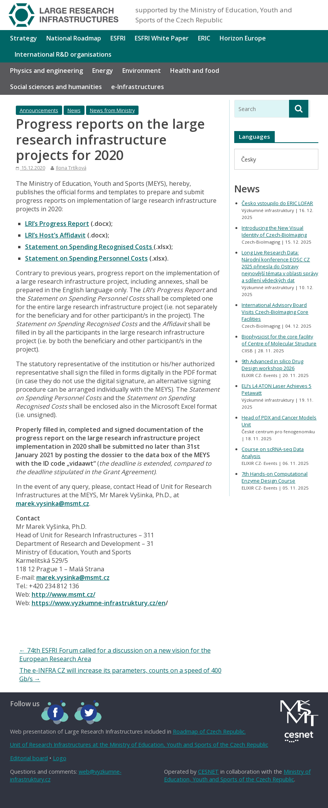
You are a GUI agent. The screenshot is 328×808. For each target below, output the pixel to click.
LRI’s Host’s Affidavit (55, 235)
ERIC (204, 38)
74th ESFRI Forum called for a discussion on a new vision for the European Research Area (115, 654)
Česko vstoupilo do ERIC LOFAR (277, 203)
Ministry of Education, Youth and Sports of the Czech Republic (237, 775)
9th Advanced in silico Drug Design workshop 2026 (272, 365)
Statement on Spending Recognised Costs (89, 246)
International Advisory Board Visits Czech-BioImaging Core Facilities (275, 311)
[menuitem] (248, 159)
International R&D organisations (63, 54)
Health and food (194, 70)
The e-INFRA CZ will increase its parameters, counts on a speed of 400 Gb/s (120, 674)
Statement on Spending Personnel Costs (86, 258)
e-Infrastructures (137, 86)
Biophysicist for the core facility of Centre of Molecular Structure (279, 340)
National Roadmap (73, 38)
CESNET (208, 771)
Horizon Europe (243, 38)
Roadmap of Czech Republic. (209, 731)
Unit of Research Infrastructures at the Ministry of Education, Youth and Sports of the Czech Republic (139, 744)
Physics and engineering (46, 70)
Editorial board (29, 758)
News (74, 110)
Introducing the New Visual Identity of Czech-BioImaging (274, 231)
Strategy (23, 38)
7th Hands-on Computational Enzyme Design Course (275, 477)
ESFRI (117, 38)
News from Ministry (112, 110)
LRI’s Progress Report (57, 223)
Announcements (39, 110)
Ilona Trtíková (71, 167)
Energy (102, 70)
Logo (59, 758)
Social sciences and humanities (56, 86)
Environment (141, 70)
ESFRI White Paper (162, 38)
